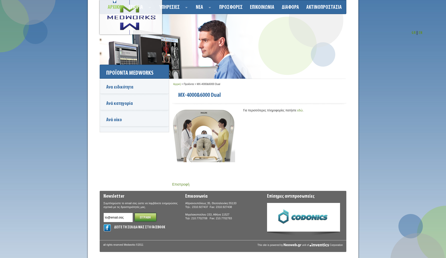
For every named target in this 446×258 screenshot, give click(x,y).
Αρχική (177, 84)
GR (414, 33)
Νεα (202, 8)
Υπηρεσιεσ (172, 8)
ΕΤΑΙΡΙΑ (138, 8)
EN (421, 33)
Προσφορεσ (231, 7)
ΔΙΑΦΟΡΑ (290, 7)
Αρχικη (114, 7)
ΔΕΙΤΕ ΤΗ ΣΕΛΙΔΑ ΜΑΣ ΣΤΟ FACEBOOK (139, 227)
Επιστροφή (181, 184)
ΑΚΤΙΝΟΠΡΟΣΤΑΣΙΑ (324, 7)
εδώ (300, 110)
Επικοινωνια (262, 7)
